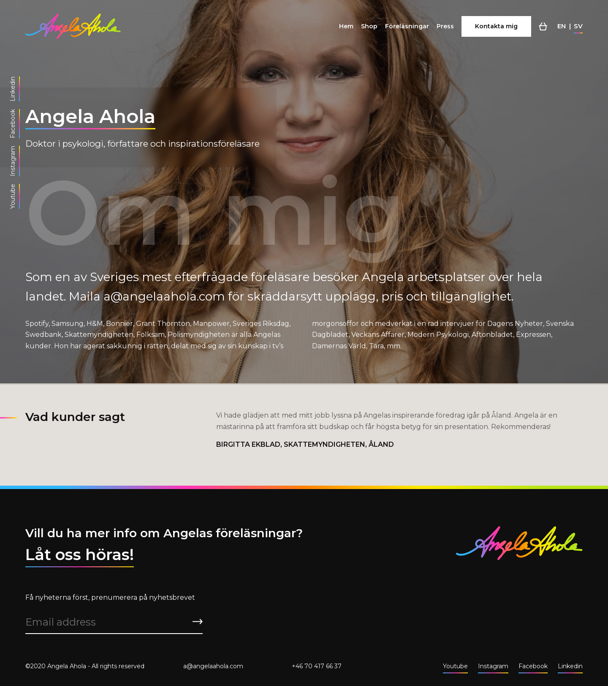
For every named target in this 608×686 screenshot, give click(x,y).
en (561, 26)
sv (578, 26)
